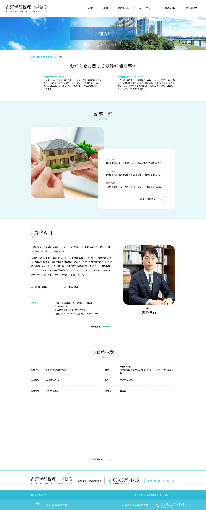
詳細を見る (95, 326)
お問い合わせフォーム (158, 480)
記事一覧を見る (147, 198)
